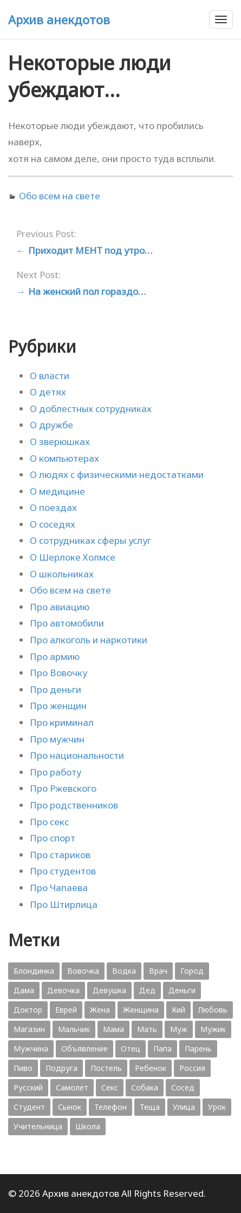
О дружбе (51, 425)
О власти (49, 375)
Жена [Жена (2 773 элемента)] (100, 1010)
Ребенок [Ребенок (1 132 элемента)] (150, 1068)
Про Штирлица (63, 904)
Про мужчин (57, 739)
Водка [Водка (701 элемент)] (124, 971)
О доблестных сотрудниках (91, 408)
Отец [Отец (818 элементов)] (130, 1048)
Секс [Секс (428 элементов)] (109, 1087)
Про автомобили (67, 623)
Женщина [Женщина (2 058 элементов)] (141, 1010)
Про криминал (62, 722)
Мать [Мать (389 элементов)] (147, 1029)
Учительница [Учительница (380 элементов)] (38, 1126)
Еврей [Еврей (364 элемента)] (66, 1010)
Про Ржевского (63, 788)
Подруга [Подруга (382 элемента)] (61, 1068)
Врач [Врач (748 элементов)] (158, 971)
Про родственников (74, 805)
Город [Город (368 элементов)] (192, 971)
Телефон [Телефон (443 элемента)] (110, 1107)
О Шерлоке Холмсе (72, 557)
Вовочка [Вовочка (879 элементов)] (83, 971)
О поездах (53, 507)
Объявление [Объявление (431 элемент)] (84, 1048)
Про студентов (63, 871)
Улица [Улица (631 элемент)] (184, 1107)
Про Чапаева (59, 887)
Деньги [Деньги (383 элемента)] (182, 990)
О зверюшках (60, 441)
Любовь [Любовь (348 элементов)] (212, 1010)
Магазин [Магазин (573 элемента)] (29, 1029)
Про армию (55, 656)
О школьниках (62, 574)
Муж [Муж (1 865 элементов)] (178, 1029)
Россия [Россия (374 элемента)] (192, 1068)
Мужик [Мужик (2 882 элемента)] (213, 1029)
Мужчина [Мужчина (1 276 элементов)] (31, 1048)
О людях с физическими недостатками (117, 474)
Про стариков (60, 854)
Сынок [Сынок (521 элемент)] (69, 1107)
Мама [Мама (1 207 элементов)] (113, 1029)
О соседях (52, 524)
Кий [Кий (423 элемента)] (178, 1010)
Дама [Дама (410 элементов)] (24, 990)
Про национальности (77, 755)
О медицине (57, 491)
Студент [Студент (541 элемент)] (29, 1107)
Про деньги (55, 689)
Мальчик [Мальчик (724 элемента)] (74, 1029)
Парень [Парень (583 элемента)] (198, 1048)
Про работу (55, 772)
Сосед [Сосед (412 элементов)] (182, 1087)
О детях (48, 392)
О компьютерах (64, 458)
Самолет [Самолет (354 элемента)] (72, 1087)
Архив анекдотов (59, 19)
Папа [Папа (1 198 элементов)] (162, 1048)
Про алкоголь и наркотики (88, 640)
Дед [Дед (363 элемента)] (147, 990)
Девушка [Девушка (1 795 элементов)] (109, 990)
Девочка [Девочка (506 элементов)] (63, 990)
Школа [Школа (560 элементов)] (87, 1126)
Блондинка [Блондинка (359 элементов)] (34, 971)
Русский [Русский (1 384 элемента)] (28, 1087)
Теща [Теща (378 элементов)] (150, 1107)
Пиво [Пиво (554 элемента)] (23, 1068)
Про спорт (52, 838)
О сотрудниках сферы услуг (90, 540)
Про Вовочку (58, 672)
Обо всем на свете (59, 196)
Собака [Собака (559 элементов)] (144, 1087)
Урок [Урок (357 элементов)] (217, 1107)
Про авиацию (59, 607)
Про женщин (58, 705)
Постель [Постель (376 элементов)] (106, 1068)
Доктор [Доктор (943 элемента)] (28, 1010)
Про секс (49, 822)
